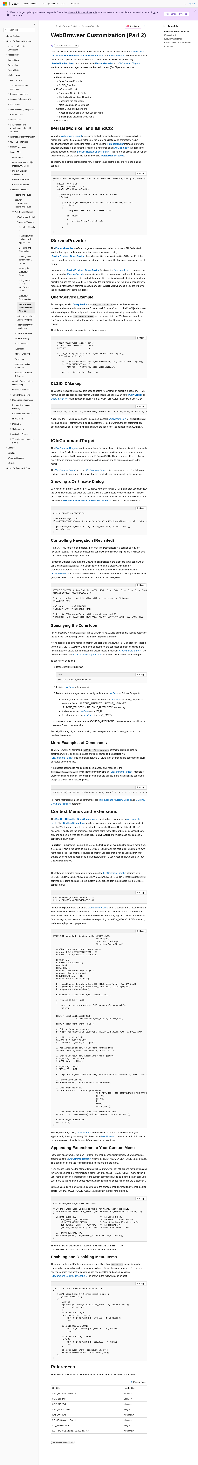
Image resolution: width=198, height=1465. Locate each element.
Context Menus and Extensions (177, 42)
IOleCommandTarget (128, 63)
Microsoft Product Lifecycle (82, 12)
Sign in (192, 4)
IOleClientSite (120, 148)
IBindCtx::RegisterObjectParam (92, 152)
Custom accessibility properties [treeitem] (19, 87)
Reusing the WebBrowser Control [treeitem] (24, 271)
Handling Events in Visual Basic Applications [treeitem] (26, 239)
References (169, 46)
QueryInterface (121, 270)
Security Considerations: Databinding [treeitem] (23, 383)
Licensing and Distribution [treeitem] (25, 249)
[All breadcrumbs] (53, 26)
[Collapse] (34, 24)
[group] (99, 205)
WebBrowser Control (68, 26)
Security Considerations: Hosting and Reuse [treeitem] (23, 203)
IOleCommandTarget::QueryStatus (68, 1276)
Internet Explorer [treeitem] (13, 36)
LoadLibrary (83, 1132)
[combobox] (19, 30)
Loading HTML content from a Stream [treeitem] (25, 259)
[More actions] (144, 26)
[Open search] (185, 3)
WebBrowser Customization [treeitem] (25, 297)
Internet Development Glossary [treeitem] (21, 407)
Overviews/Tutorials (90, 26)
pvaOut (68, 687)
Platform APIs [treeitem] (16, 80)
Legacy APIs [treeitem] (17, 157)
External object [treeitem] (16, 114)
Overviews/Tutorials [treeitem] (27, 229)
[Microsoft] (5, 4)
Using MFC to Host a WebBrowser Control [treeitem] (25, 285)
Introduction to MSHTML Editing (115, 800)
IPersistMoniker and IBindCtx (177, 31)
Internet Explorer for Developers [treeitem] (16, 48)
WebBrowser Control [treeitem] (26, 217)
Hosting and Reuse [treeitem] (23, 195)
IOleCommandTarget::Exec (86, 654)
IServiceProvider (171, 35)
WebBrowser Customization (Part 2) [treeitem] (25, 307)
